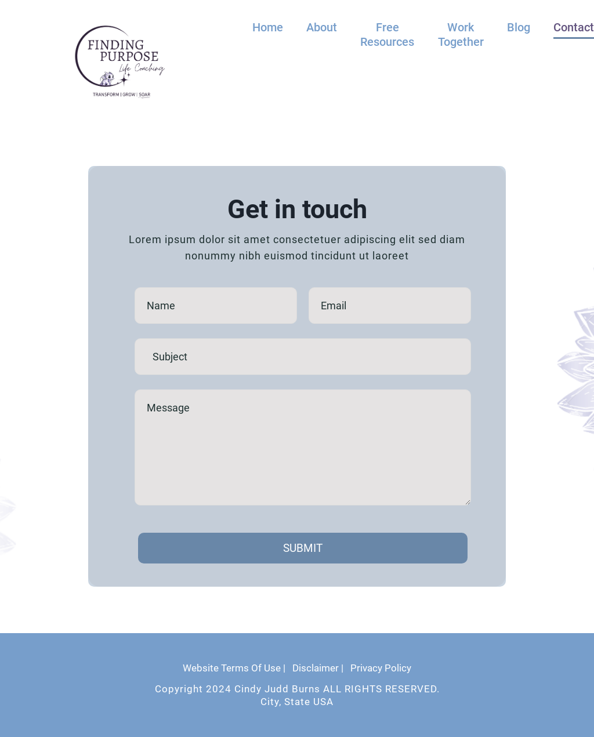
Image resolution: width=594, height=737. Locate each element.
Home (267, 27)
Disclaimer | (317, 668)
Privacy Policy (380, 668)
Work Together (461, 34)
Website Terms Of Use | (234, 668)
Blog (518, 27)
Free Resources (387, 34)
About (321, 27)
